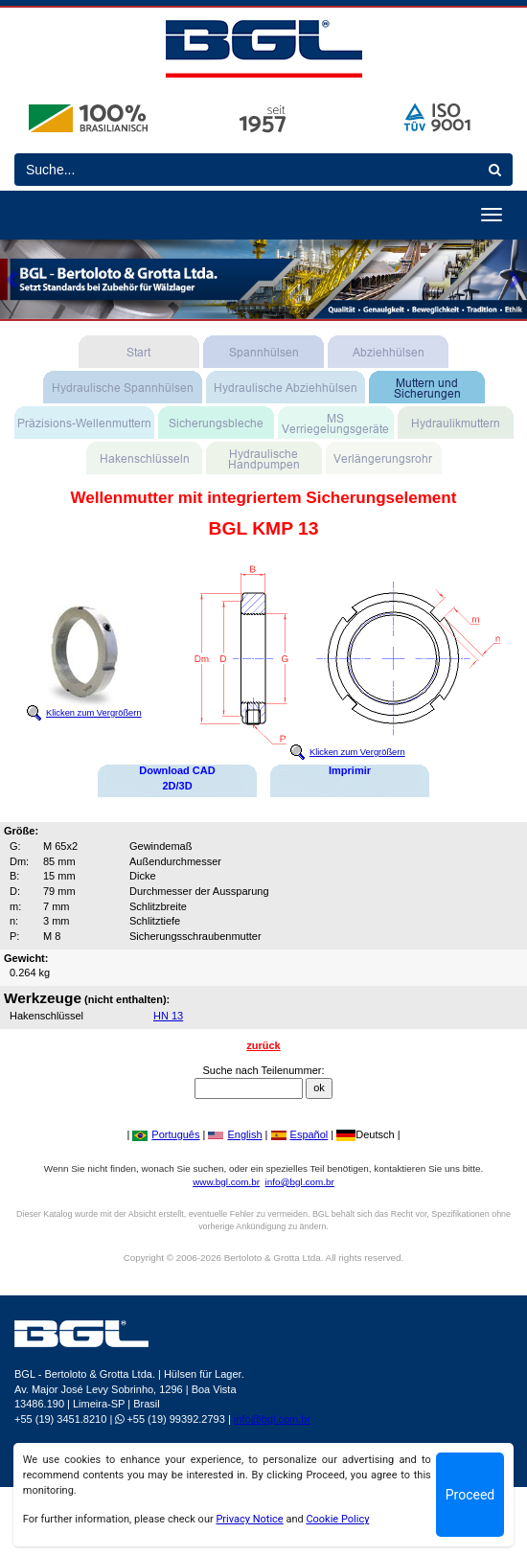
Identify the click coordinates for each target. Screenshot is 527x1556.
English (235, 1134)
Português (165, 1134)
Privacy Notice (249, 1519)
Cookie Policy (337, 1519)
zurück (263, 1045)
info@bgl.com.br (299, 1182)
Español (300, 1134)
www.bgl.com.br (226, 1182)
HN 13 (168, 1015)
